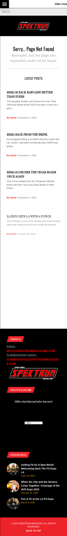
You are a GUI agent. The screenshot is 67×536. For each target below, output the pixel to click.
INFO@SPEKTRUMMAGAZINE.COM (31, 351)
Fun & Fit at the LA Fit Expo (37, 499)
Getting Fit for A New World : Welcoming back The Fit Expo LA (38, 468)
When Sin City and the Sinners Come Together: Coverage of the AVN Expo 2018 (40, 485)
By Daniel (12, 118)
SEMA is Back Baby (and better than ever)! (33, 401)
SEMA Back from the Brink (27, 134)
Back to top (33, 531)
